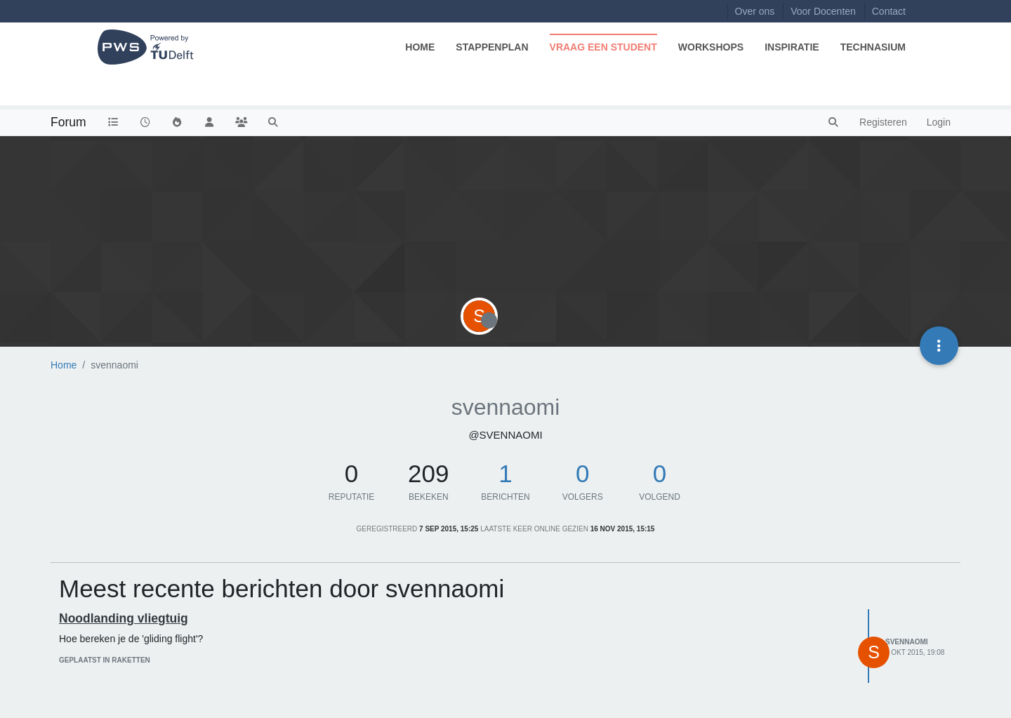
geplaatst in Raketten (104, 660)
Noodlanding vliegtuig (123, 618)
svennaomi (906, 642)
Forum (68, 122)
